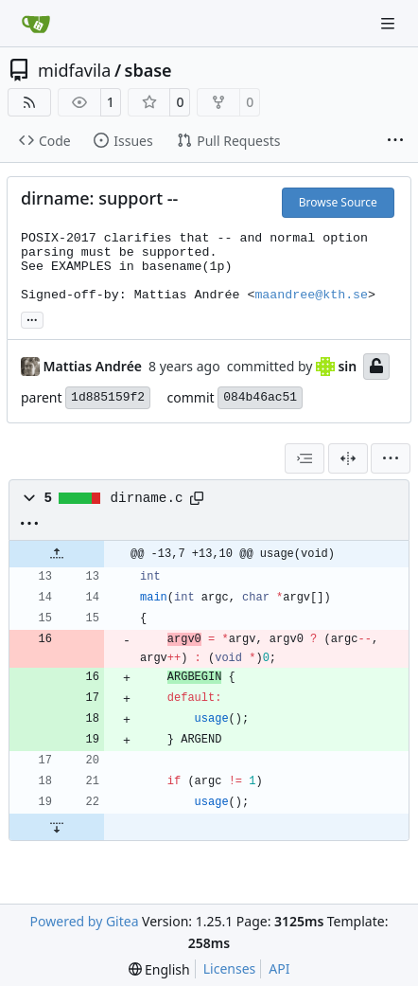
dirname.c (147, 498)
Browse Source (338, 202)
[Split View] (348, 458)
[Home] (35, 24)
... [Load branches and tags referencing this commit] (32, 318)
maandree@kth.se (311, 295)
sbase (148, 70)
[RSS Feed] (29, 102)
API (279, 968)
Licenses (229, 968)
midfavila (74, 70)
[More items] (395, 141)
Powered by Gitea (84, 921)
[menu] (390, 458)
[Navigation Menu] (390, 23)
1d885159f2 (108, 397)
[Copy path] (196, 498)
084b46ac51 (260, 397)
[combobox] (304, 458)
